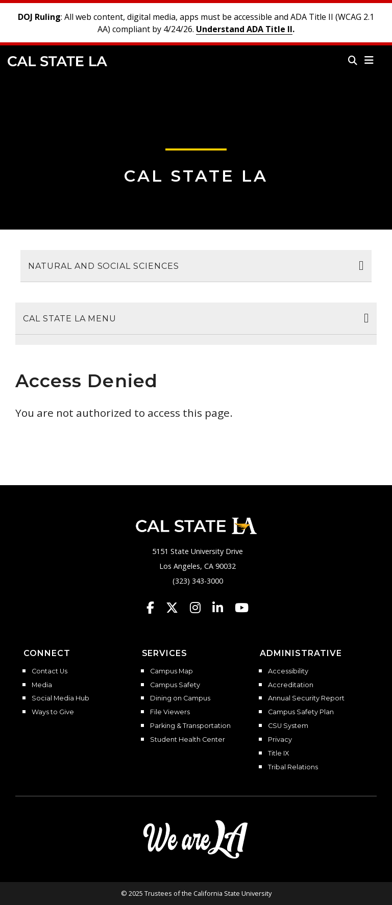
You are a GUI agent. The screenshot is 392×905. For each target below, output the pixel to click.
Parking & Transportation (190, 726)
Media (42, 685)
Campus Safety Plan (301, 712)
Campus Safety (175, 685)
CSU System (288, 726)
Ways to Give (53, 712)
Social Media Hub (60, 698)
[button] (369, 60)
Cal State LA (57, 61)
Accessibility (288, 671)
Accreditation (290, 685)
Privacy (280, 739)
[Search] (352, 60)
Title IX (278, 753)
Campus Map (171, 671)
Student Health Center (187, 739)
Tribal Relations (293, 767)
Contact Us (49, 671)
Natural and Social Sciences (103, 266)
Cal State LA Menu (69, 318)
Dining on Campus (180, 698)
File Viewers (170, 712)
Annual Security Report (306, 698)
